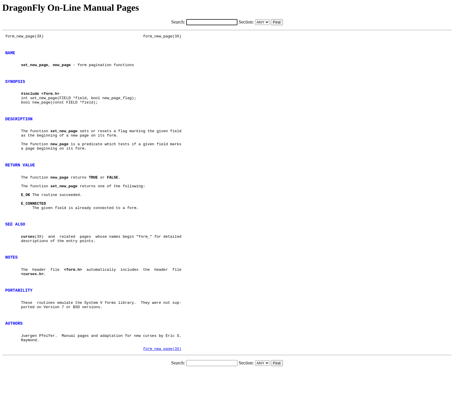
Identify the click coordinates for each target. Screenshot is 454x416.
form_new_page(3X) (162, 393)
